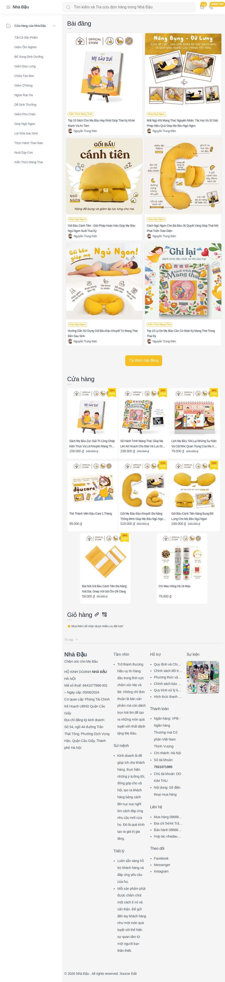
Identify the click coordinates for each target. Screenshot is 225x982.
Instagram (161, 871)
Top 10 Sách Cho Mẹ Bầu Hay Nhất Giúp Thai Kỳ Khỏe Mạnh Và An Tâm (101, 123)
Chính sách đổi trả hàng (167, 671)
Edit (133, 974)
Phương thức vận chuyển (168, 677)
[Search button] (68, 7)
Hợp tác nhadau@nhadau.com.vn (168, 836)
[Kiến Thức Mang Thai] (80, 114)
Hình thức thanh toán (167, 697)
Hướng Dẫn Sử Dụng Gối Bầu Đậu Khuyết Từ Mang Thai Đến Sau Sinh (102, 333)
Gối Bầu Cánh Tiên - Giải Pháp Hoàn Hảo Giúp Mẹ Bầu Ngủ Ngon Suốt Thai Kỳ (101, 228)
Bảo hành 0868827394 (168, 830)
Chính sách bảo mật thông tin (168, 684)
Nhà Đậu (21, 7)
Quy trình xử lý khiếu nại (168, 690)
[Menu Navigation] (8, 7)
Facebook (161, 858)
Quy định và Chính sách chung (167, 664)
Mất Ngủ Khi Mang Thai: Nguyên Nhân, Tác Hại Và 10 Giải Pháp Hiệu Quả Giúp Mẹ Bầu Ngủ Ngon (182, 123)
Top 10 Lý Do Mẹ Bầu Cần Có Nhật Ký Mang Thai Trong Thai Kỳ (181, 333)
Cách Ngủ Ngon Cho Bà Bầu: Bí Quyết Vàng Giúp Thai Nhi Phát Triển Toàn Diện (182, 228)
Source (124, 974)
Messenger (162, 865)
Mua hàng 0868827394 (168, 817)
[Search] (129, 7)
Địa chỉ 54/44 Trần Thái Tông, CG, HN (168, 824)
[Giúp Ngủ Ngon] (156, 114)
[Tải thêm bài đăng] (143, 360)
